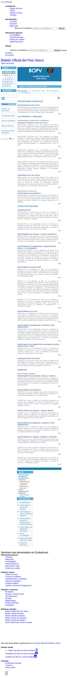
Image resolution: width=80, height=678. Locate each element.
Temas (12, 11)
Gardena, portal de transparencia (18, 585)
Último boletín (4, 139)
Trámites (13, 15)
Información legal (16, 37)
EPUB (54, 91)
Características (25, 502)
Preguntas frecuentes (23, 544)
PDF (38, 91)
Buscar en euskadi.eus (24, 28)
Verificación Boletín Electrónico (8, 132)
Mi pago (8, 598)
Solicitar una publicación (5, 110)
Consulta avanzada (8, 116)
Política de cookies (17, 39)
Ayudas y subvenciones (14, 594)
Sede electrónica (7, 63)
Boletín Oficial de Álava (14, 613)
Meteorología (10, 601)
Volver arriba (10, 667)
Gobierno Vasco (16, 13)
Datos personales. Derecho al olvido (26, 539)
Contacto (13, 21)
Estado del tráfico (12, 603)
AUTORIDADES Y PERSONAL (23, 479)
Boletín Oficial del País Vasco (22, 60)
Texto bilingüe (25, 92)
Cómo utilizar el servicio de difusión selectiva (26, 514)
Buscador (13, 24)
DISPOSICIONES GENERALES (23, 475)
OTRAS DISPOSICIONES (23, 490)
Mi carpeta (9, 55)
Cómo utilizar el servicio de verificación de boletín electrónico (26, 521)
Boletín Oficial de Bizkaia (15, 616)
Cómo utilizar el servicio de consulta (25, 507)
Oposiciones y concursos (24, 487)
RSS (11, 139)
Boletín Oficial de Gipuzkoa (16, 618)
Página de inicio (16, 8)
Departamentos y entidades (16, 579)
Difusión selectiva (7, 126)
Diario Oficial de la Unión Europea (18, 622)
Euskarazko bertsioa (13, 663)
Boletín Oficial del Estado (15, 620)
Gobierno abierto (11, 583)
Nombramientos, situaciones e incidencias (25, 483)
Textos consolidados (8, 121)
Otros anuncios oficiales (24, 495)
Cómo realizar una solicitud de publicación (26, 529)
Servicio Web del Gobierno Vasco (47, 643)
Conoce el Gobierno (13, 577)
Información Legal (12, 566)
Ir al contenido (6, 2)
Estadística (9, 605)
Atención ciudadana (13, 581)
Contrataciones (11, 596)
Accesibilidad (15, 35)
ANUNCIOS (21, 493)
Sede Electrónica (16, 42)
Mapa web (14, 26)
